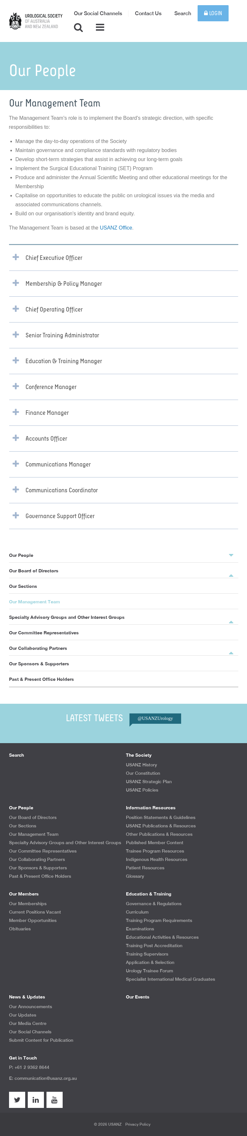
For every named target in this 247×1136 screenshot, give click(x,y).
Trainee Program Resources (155, 851)
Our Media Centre (27, 1023)
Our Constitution (143, 773)
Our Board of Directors (33, 570)
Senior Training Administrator (62, 335)
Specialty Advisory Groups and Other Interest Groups (67, 617)
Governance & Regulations (153, 903)
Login (213, 13)
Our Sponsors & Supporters (39, 663)
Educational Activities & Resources (162, 937)
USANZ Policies (142, 790)
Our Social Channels (98, 13)
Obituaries (20, 928)
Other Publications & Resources (159, 834)
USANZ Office (116, 227)
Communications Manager (58, 464)
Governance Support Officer (60, 516)
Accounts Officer (46, 438)
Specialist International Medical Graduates (170, 979)
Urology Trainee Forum (149, 970)
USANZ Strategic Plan (149, 781)
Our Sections (23, 586)
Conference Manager (51, 387)
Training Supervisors (147, 954)
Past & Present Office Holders (41, 679)
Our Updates (22, 1015)
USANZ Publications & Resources (161, 825)
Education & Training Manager (64, 361)
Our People (121, 555)
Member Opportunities (33, 920)
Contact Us (148, 13)
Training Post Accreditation (154, 945)
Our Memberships (27, 903)
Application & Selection (150, 962)
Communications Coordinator (62, 490)
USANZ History (141, 764)
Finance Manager (47, 413)
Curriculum (137, 912)
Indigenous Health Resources (156, 859)
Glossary (135, 876)
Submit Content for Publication (41, 1040)
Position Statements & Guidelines (160, 817)
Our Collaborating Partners (38, 648)
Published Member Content (154, 842)
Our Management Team (34, 601)
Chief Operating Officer (54, 309)
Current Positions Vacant (35, 912)
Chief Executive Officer (54, 258)
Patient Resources (145, 867)
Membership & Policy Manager (64, 284)
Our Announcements (30, 1006)
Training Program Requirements (159, 920)
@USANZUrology (155, 718)
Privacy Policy (137, 1124)
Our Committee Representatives (44, 632)
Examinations (140, 928)
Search (182, 13)
